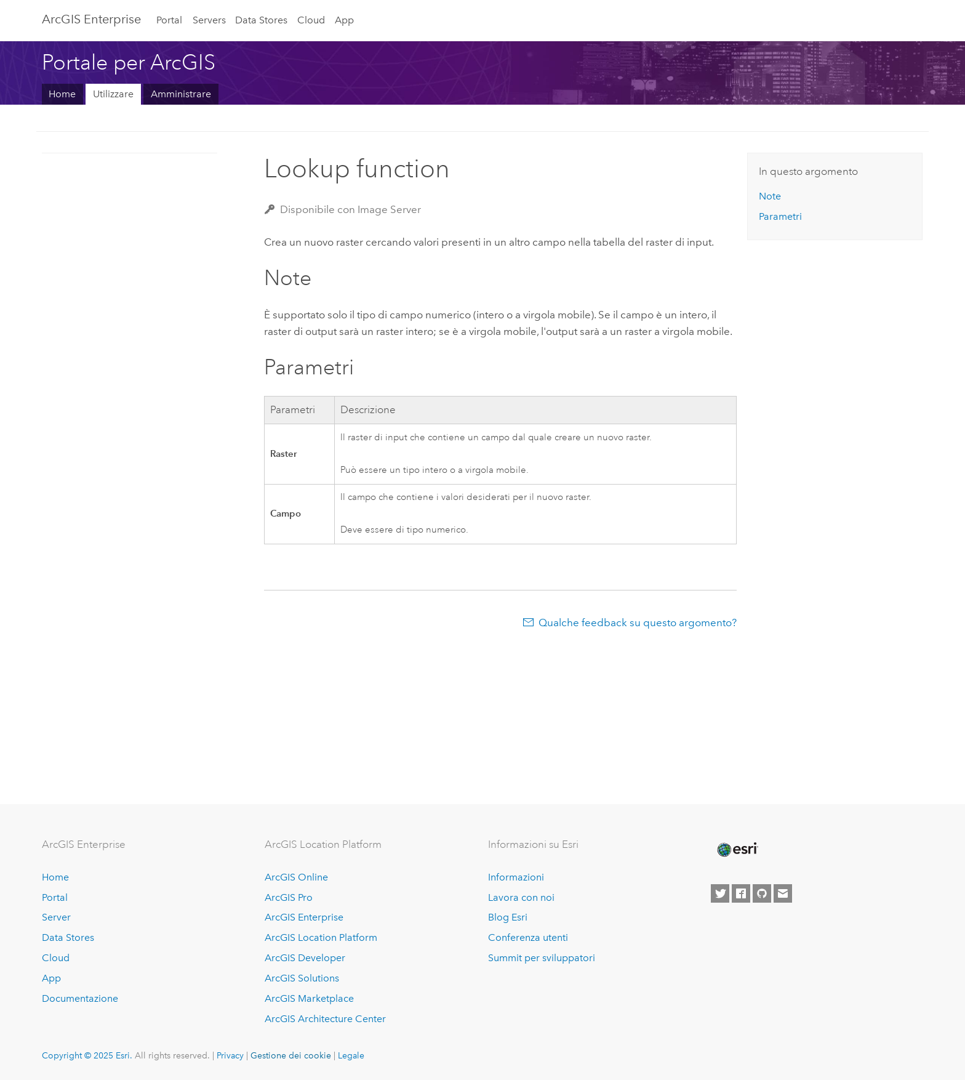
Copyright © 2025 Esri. (87, 1055)
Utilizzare (113, 94)
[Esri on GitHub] (762, 893)
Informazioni (516, 877)
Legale (351, 1055)
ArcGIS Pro (289, 897)
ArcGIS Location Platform (321, 937)
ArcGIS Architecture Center (325, 1019)
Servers (209, 20)
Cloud (311, 20)
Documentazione (80, 998)
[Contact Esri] (783, 893)
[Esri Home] (736, 849)
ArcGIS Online (296, 877)
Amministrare (181, 94)
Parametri (780, 216)
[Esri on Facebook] (741, 893)
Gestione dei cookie (290, 1055)
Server (56, 917)
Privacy (230, 1055)
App (344, 20)
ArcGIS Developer (305, 958)
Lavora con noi (521, 897)
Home (62, 94)
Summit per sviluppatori (541, 958)
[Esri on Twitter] (720, 893)
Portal (169, 20)
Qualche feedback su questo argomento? (638, 622)
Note (770, 196)
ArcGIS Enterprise (91, 19)
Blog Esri (507, 917)
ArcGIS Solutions (302, 978)
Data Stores (261, 20)
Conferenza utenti (528, 937)
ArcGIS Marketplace (309, 998)
